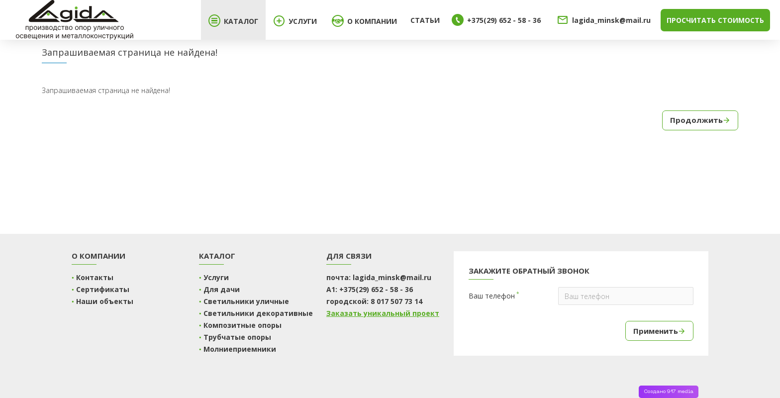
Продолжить (696, 120)
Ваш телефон (492, 295)
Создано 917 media (668, 392)
